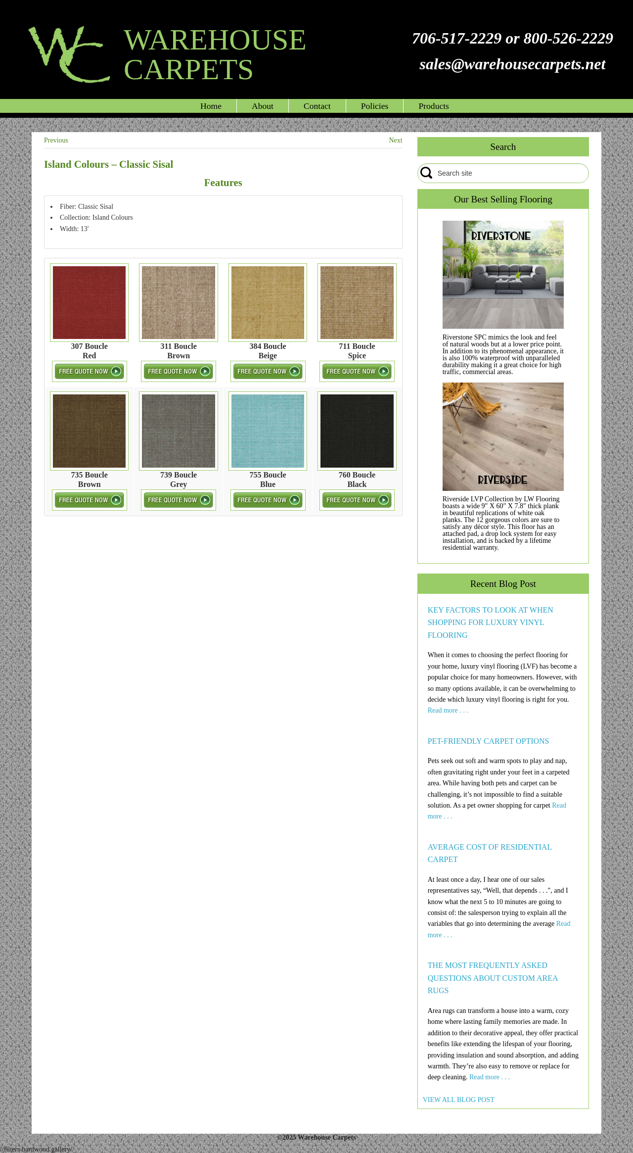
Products (433, 106)
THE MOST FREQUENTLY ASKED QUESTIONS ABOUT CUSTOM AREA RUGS (493, 978)
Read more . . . (448, 710)
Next (395, 140)
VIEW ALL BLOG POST (459, 1100)
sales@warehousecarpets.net (512, 64)
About (262, 106)
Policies (375, 106)
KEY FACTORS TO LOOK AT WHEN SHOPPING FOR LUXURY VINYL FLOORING (490, 622)
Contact (317, 106)
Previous (56, 140)
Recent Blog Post (503, 583)
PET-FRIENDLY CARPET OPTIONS (488, 741)
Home (211, 106)
